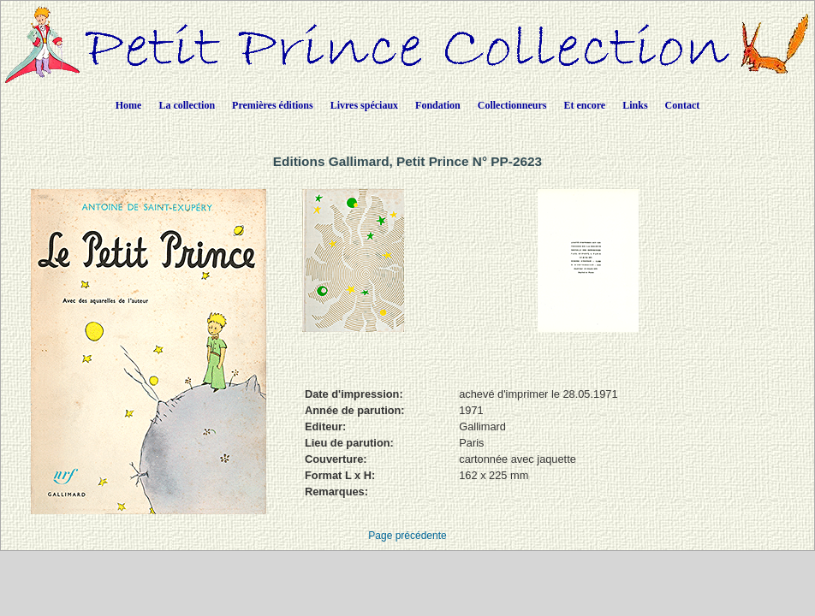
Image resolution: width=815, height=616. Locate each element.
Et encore (584, 105)
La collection (186, 105)
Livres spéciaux (364, 105)
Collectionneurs (512, 105)
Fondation (438, 105)
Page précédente (407, 536)
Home (129, 105)
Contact (682, 105)
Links (634, 105)
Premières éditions (272, 105)
